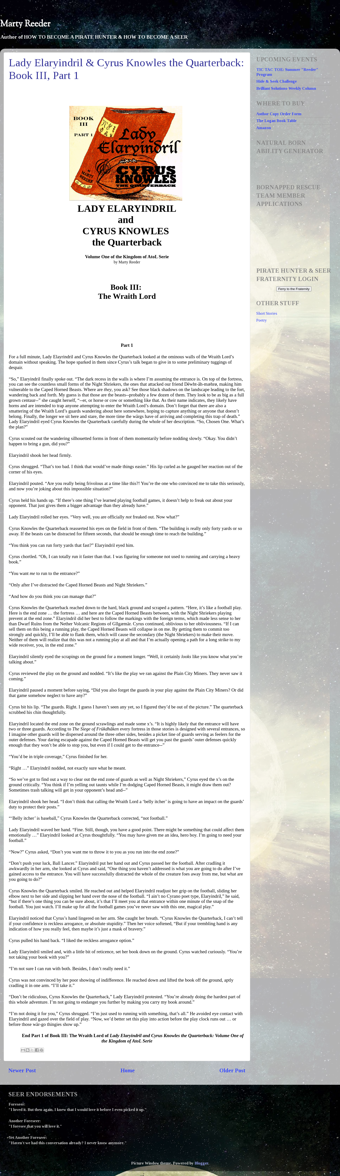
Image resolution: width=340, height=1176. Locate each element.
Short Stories (266, 313)
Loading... (295, 234)
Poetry (261, 320)
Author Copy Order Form (278, 114)
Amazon (263, 128)
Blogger (201, 1163)
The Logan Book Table (276, 121)
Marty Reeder (25, 24)
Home (128, 1070)
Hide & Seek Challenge (276, 81)
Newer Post (22, 1070)
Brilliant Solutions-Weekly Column (286, 88)
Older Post (232, 1070)
